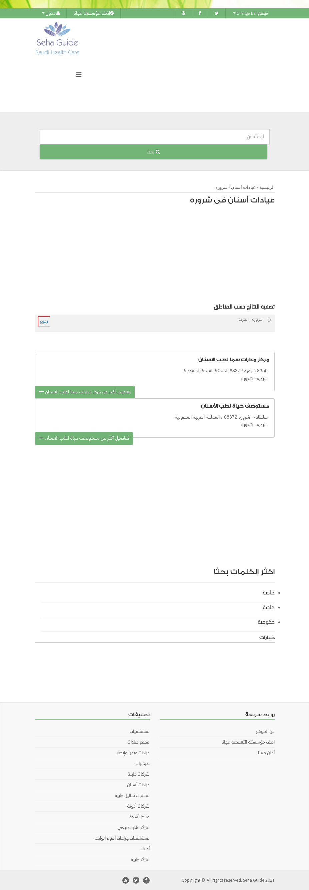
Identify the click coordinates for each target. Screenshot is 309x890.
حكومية (266, 621)
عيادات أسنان (243, 187)
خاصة (269, 592)
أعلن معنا (266, 753)
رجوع (44, 321)
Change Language (250, 13)
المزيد (244, 319)
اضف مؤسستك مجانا (93, 13)
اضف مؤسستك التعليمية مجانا (248, 742)
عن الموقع (265, 731)
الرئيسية (267, 187)
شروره (221, 187)
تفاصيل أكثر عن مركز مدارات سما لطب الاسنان (85, 392)
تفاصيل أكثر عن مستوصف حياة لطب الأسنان (84, 438)
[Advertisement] (158, 256)
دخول (51, 13)
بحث (153, 151)
